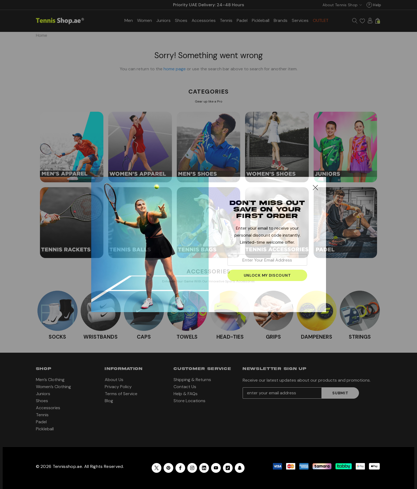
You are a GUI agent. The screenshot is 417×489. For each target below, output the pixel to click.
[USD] (341, 4)
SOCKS (57, 336)
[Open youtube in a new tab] (216, 468)
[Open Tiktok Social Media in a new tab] (228, 468)
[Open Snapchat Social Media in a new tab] (240, 468)
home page (175, 69)
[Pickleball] (260, 20)
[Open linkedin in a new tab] (204, 468)
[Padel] (242, 20)
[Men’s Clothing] (128, 20)
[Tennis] (226, 20)
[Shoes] (181, 20)
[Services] (300, 20)
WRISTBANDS (100, 336)
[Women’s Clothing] (144, 20)
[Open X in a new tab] (156, 468)
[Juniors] (163, 20)
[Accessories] (204, 20)
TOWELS (187, 336)
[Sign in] (370, 21)
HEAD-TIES (230, 336)
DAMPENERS (316, 336)
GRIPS (273, 336)
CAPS (144, 336)
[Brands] (280, 20)
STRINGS (360, 336)
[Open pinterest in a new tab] (168, 468)
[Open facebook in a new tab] (180, 468)
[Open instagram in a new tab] (192, 468)
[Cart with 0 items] (377, 21)
